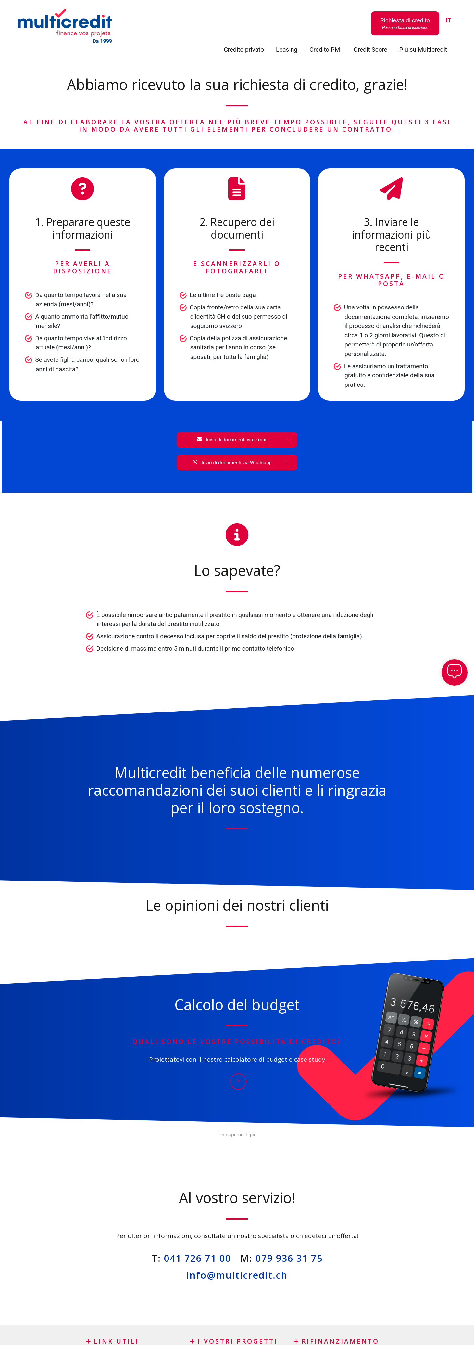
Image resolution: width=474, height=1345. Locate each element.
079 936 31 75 (289, 1258)
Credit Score (370, 49)
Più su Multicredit (423, 49)
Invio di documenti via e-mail (232, 440)
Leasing (286, 49)
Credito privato (244, 49)
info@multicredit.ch (237, 1275)
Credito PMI (325, 49)
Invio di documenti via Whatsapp (232, 462)
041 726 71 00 (197, 1258)
